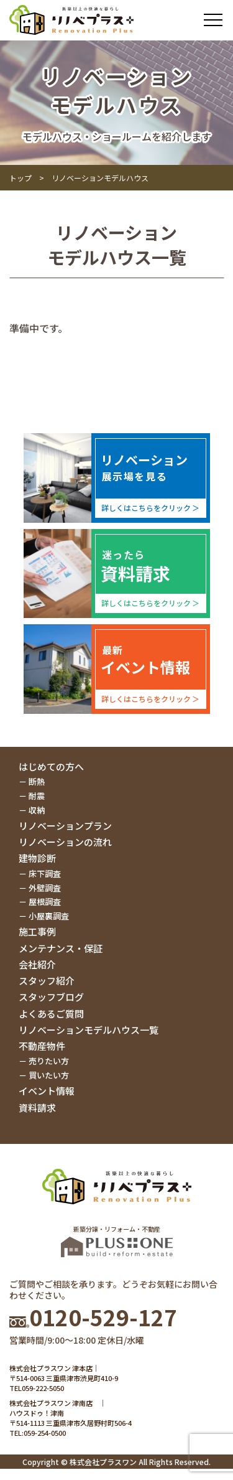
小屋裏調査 (49, 916)
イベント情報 (47, 1090)
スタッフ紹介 (47, 980)
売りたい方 (49, 1061)
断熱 (37, 781)
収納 (37, 810)
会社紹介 (37, 964)
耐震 (37, 796)
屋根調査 (45, 901)
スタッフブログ (51, 996)
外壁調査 (45, 888)
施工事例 (37, 931)
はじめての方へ (51, 766)
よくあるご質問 (51, 1013)
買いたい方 (49, 1075)
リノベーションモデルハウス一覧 (88, 1029)
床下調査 (45, 873)
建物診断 (37, 857)
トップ (20, 177)
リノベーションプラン (65, 825)
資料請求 (37, 1107)
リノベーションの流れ (65, 841)
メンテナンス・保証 (61, 948)
